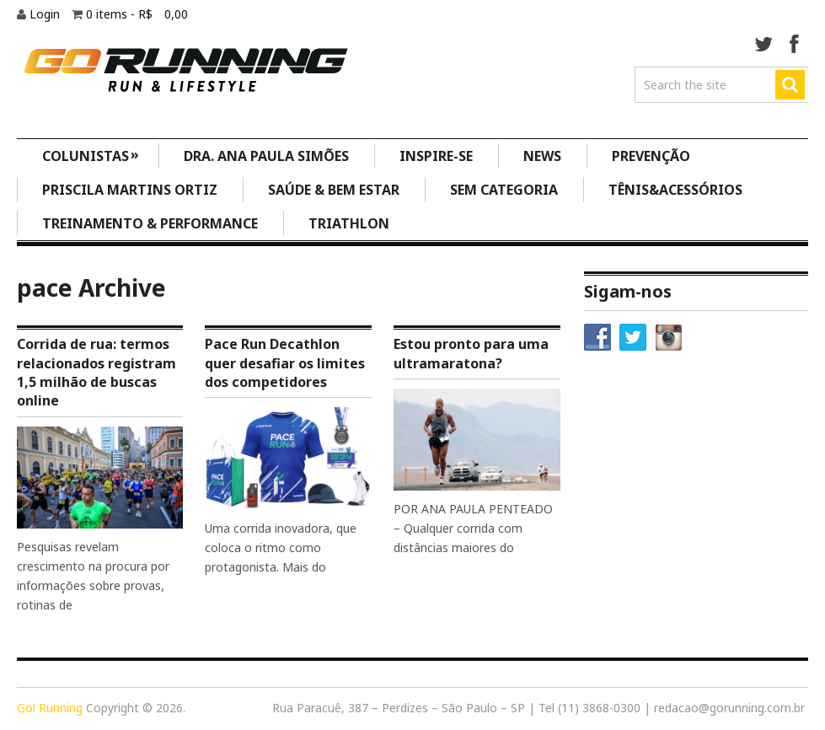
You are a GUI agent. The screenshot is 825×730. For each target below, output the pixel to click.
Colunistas (91, 154)
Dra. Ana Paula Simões (266, 156)
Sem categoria (504, 189)
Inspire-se (436, 156)
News (542, 156)
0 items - (137, 14)
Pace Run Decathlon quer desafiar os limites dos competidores (285, 363)
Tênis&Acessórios (675, 189)
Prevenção (651, 156)
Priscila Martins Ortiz (129, 189)
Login (46, 14)
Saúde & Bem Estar (333, 189)
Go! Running (50, 708)
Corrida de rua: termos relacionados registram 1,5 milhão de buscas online (96, 372)
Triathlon (348, 223)
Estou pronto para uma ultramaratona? (471, 353)
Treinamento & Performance (150, 223)
